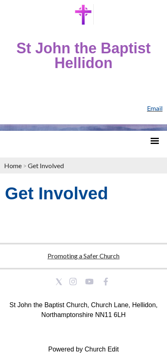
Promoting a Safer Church (83, 256)
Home (13, 165)
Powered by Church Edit (83, 349)
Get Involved (46, 165)
